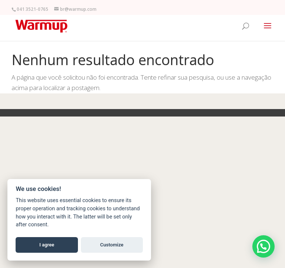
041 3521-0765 (32, 9)
